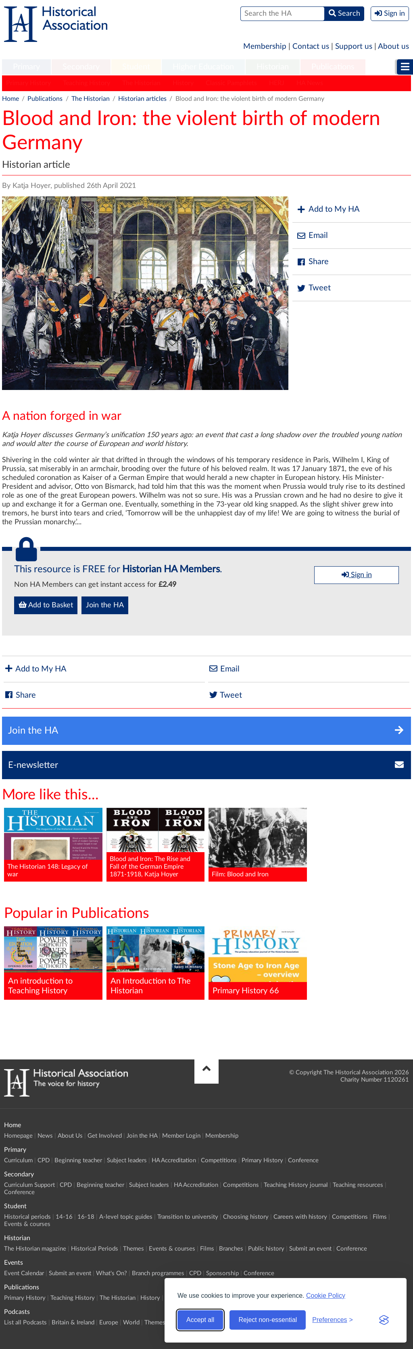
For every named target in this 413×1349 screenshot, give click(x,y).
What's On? (111, 1273)
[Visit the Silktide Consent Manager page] (384, 1320)
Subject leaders (127, 1160)
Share (312, 262)
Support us (353, 46)
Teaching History (86, 83)
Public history (266, 1249)
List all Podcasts (25, 1323)
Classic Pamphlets (231, 83)
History (183, 83)
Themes (133, 1249)
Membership (264, 46)
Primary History (28, 83)
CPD (44, 1160)
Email (312, 235)
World (131, 1323)
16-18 (85, 1217)
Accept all (200, 1319)
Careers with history (300, 1217)
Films (380, 1217)
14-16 (64, 1217)
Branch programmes (158, 1273)
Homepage (18, 1136)
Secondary (81, 67)
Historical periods (27, 1217)
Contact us (310, 46)
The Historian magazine (35, 1249)
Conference (303, 1160)
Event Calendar (24, 1273)
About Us (70, 1136)
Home (10, 99)
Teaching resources (358, 1185)
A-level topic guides (125, 1217)
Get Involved (105, 1136)
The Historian (141, 83)
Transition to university (187, 1217)
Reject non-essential (267, 1319)
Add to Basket (46, 605)
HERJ (276, 83)
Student (136, 67)
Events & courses (27, 1224)
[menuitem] (26, 67)
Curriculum (18, 1160)
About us (393, 46)
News (45, 1136)
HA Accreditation (174, 1160)
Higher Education (203, 67)
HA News (309, 83)
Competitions (219, 1160)
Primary (26, 67)
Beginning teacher (78, 1160)
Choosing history (246, 1217)
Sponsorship (222, 1273)
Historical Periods (94, 1249)
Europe (108, 1323)
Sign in (357, 575)
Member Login (181, 1136)
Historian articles (142, 99)
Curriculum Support (29, 1185)
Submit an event (310, 1249)
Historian (273, 67)
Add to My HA (328, 209)
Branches (231, 1249)
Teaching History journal (296, 1185)
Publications (333, 67)
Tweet (313, 288)
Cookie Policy (325, 1295)
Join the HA (105, 605)
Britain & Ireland (73, 1323)
